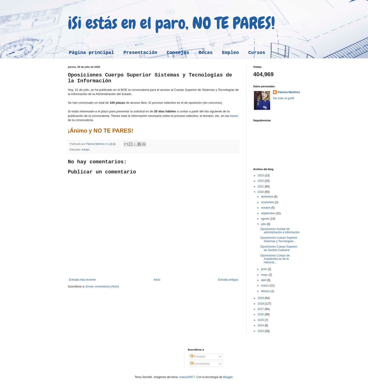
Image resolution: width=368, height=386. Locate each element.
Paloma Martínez (289, 92)
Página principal (91, 52)
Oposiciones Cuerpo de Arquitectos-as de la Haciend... (275, 259)
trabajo (85, 149)
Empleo (230, 52)
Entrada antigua (228, 279)
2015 (261, 320)
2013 (261, 331)
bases (234, 116)
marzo (265, 285)
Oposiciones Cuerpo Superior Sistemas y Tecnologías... (278, 239)
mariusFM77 (187, 377)
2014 (261, 325)
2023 (261, 175)
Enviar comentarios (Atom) (102, 286)
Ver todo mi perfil (283, 98)
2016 (261, 314)
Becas (206, 52)
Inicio (157, 279)
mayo (265, 274)
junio (264, 269)
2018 (261, 303)
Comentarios (200, 363)
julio (264, 224)
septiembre (268, 213)
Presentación (140, 52)
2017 (261, 309)
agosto (265, 218)
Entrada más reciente (82, 279)
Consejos (178, 52)
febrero (266, 291)
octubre (266, 207)
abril (264, 280)
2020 (261, 192)
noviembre (268, 202)
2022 (261, 181)
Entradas (197, 356)
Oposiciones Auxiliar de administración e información (280, 230)
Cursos (256, 52)
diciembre (267, 196)
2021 (261, 186)
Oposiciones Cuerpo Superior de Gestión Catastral (278, 248)
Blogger (228, 377)
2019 (261, 298)
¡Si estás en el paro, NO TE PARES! (171, 23)
